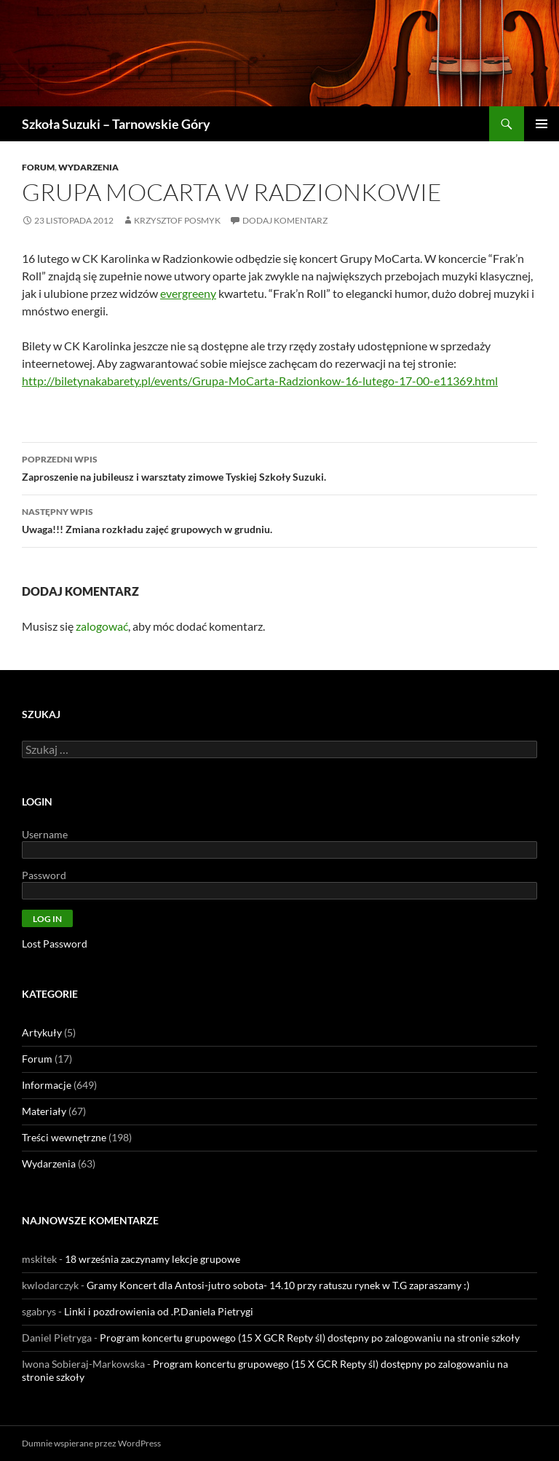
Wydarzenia (88, 167)
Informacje (46, 1085)
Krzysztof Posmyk (177, 220)
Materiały (44, 1111)
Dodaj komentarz (285, 220)
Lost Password (54, 943)
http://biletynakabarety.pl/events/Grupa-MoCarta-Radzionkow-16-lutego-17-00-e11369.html (260, 380)
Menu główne (541, 123)
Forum (38, 167)
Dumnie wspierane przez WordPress (91, 1443)
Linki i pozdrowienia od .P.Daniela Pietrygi (158, 1311)
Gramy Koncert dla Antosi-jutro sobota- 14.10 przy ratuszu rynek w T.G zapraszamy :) (278, 1285)
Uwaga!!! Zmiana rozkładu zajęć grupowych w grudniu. (279, 519)
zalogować (102, 626)
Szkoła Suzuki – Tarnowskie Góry (116, 124)
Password (44, 875)
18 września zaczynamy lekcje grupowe (152, 1259)
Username (45, 834)
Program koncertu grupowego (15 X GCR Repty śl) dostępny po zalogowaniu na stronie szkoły (310, 1337)
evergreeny (188, 293)
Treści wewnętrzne (64, 1137)
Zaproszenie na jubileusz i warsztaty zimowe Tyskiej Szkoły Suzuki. (279, 467)
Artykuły (42, 1032)
